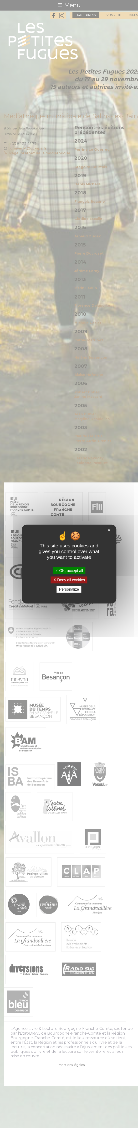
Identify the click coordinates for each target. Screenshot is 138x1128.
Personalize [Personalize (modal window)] (69, 589)
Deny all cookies (69, 580)
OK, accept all (69, 570)
